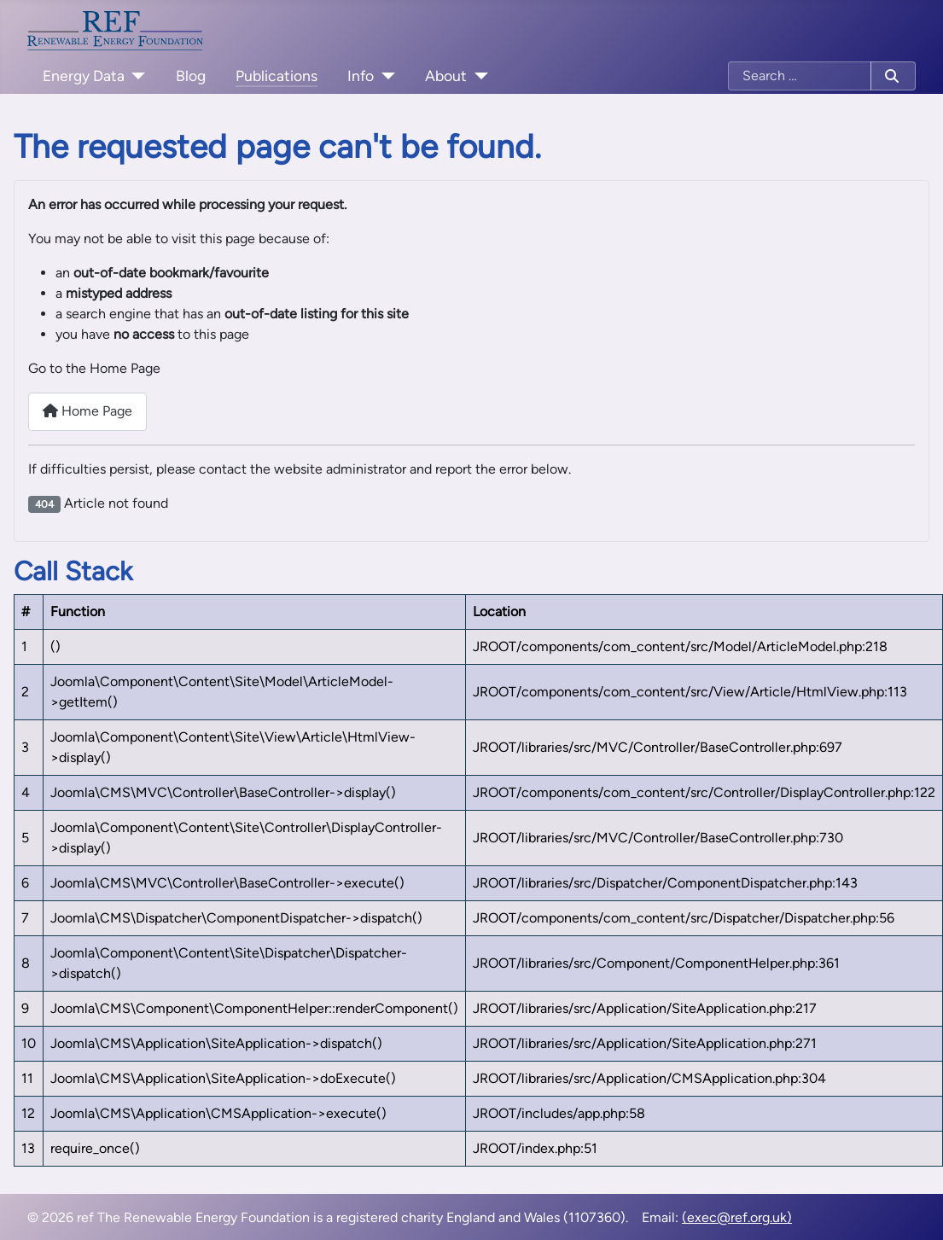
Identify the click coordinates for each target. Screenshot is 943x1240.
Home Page (87, 411)
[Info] (384, 76)
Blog (191, 75)
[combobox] (799, 75)
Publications (276, 75)
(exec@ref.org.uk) (737, 1217)
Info (360, 75)
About (446, 75)
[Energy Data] (135, 76)
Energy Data (84, 75)
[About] (477, 76)
